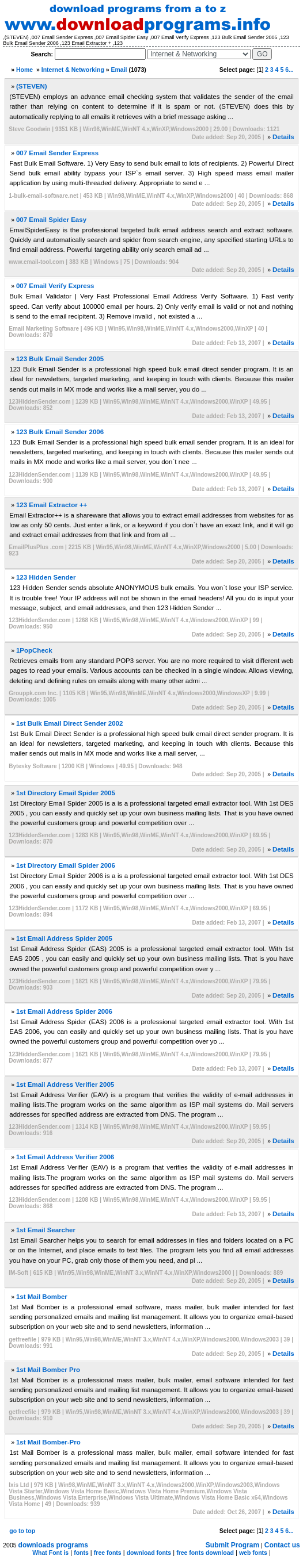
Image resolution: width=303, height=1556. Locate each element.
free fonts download (205, 1552)
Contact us (282, 1545)
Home (24, 69)
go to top (22, 1530)
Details (283, 136)
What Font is (50, 1552)
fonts (81, 1552)
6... (289, 69)
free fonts (108, 1552)
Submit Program (232, 1545)
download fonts (149, 1552)
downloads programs (53, 1545)
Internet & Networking (72, 69)
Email (119, 69)
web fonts (253, 1552)
